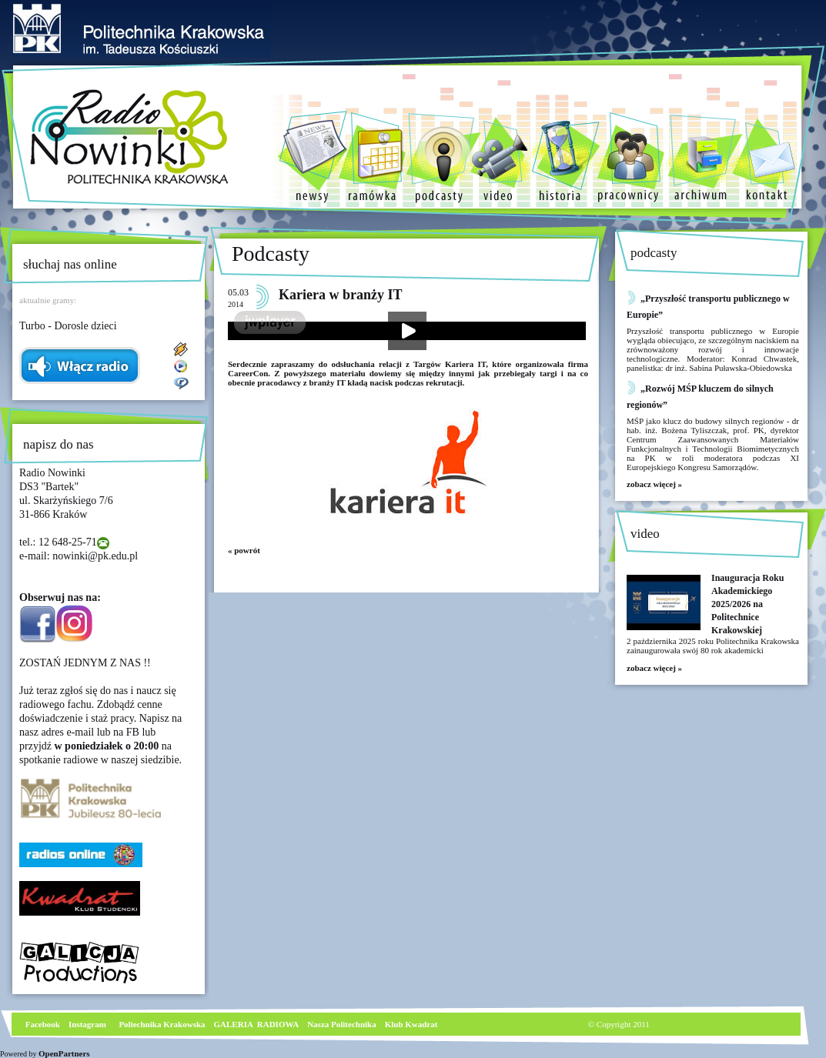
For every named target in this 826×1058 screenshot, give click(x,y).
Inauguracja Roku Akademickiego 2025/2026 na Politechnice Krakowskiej (747, 604)
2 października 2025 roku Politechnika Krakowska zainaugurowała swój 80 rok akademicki (713, 645)
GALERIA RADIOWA (256, 1024)
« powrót (244, 550)
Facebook (41, 1024)
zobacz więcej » (654, 484)
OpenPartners (64, 1053)
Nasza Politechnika (341, 1024)
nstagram (89, 1024)
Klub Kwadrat (411, 1024)
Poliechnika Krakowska (163, 1024)
